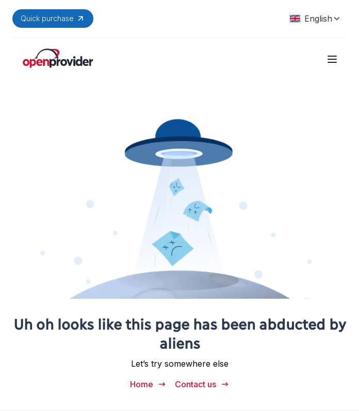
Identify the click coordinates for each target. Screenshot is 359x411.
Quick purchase (53, 18)
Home (148, 384)
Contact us (202, 384)
